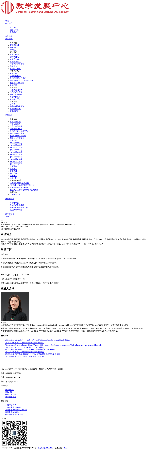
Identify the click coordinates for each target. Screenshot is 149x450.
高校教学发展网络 (12, 412)
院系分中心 (14, 30)
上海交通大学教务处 (13, 407)
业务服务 (9, 39)
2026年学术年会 (16, 143)
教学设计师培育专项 (18, 136)
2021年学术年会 (16, 152)
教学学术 (9, 115)
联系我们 (13, 32)
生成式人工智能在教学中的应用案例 (24, 190)
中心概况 (9, 23)
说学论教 (13, 166)
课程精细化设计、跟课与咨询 (21, 80)
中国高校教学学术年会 (14, 414)
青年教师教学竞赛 (17, 205)
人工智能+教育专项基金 (19, 183)
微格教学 (13, 85)
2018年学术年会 (16, 159)
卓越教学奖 (14, 203)
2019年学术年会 (16, 157)
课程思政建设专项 (17, 133)
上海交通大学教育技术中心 (16, 410)
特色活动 (13, 87)
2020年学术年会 (16, 155)
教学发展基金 (15, 122)
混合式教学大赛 (16, 210)
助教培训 (13, 47)
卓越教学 (13, 169)
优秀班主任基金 (16, 126)
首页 (7, 21)
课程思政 (13, 173)
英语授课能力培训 (17, 106)
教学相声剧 (14, 111)
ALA (65, 448)
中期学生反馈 (15, 76)
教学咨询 (13, 73)
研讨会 (12, 104)
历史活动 (13, 102)
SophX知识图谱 (16, 95)
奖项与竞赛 (9, 199)
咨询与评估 (14, 71)
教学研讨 (13, 171)
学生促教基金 (15, 124)
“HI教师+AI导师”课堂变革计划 (22, 185)
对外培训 (13, 50)
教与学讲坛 (14, 57)
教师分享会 (14, 59)
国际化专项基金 (16, 129)
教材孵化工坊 (15, 99)
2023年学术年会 (16, 147)
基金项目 (13, 119)
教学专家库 (9, 214)
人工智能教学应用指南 (19, 187)
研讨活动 (13, 52)
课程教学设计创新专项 (19, 131)
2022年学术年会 (16, 150)
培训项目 (13, 43)
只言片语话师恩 (16, 90)
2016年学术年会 (16, 164)
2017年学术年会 (16, 162)
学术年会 (13, 140)
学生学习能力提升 (17, 64)
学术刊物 (13, 192)
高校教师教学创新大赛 (19, 207)
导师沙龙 (13, 66)
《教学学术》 (15, 194)
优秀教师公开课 (16, 92)
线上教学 (13, 176)
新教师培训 (14, 45)
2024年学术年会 (16, 145)
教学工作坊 (14, 55)
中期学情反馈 (15, 97)
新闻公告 (9, 36)
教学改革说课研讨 (17, 83)
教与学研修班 (15, 109)
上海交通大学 (10, 405)
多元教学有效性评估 (18, 78)
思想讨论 (13, 178)
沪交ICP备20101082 (45, 448)
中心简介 (13, 27)
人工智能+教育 (16, 180)
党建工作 (9, 216)
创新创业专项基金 (17, 138)
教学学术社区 (15, 69)
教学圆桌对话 (15, 62)
